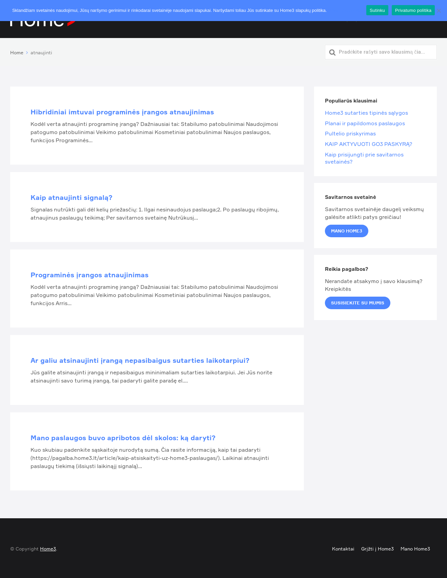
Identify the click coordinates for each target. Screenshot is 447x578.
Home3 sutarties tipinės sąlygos (366, 111)
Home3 (48, 547)
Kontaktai (343, 547)
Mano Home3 (346, 229)
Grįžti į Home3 (377, 547)
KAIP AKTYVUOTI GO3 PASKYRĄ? (368, 142)
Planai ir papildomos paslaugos (365, 121)
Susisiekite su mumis (357, 301)
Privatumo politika (345, 10)
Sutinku (377, 10)
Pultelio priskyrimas (350, 132)
